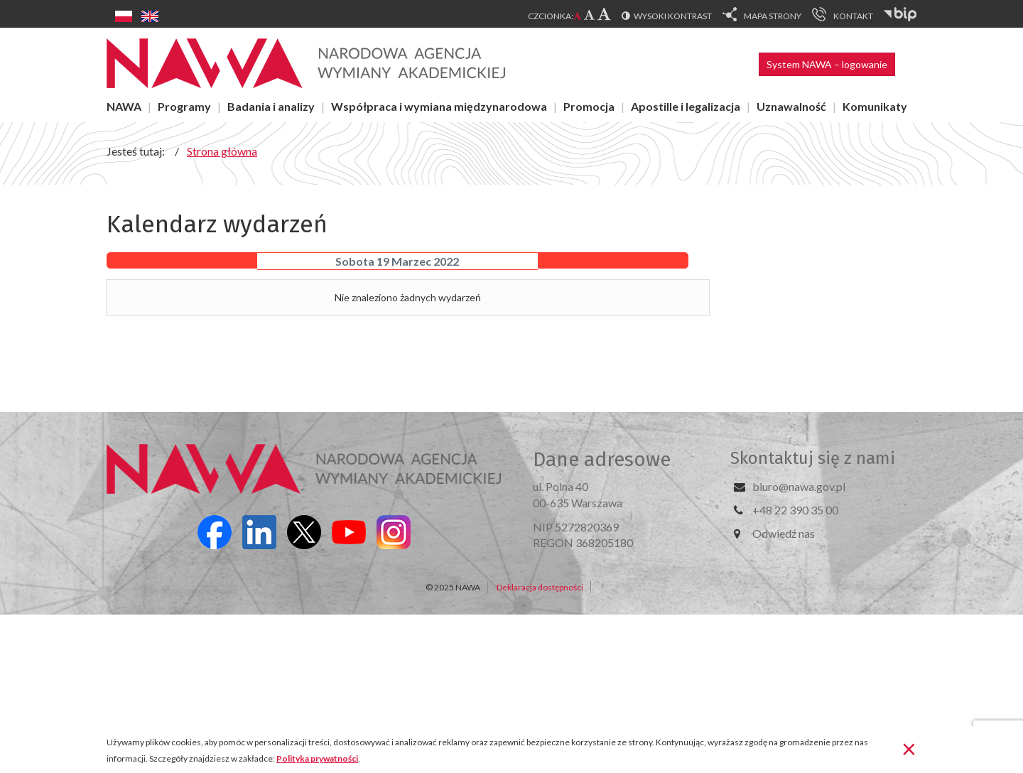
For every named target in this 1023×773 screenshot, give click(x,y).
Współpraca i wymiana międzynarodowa (439, 106)
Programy (184, 106)
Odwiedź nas (783, 533)
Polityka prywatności (317, 758)
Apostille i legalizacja (685, 106)
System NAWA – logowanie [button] (827, 64)
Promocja (589, 106)
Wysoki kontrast (673, 16)
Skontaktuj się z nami (812, 458)
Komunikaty (875, 106)
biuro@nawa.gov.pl (798, 486)
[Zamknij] (909, 748)
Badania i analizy (271, 106)
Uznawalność (791, 106)
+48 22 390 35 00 (795, 510)
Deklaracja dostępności (540, 587)
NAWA (124, 106)
